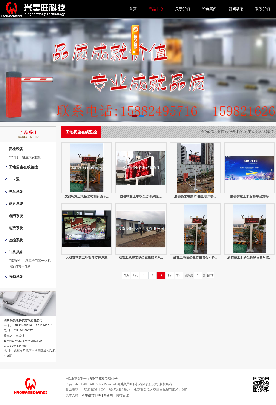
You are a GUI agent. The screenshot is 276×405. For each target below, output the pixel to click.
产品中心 (156, 9)
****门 (13, 157)
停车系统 (16, 191)
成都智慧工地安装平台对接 (249, 196)
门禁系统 (16, 252)
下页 (170, 275)
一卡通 (14, 179)
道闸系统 (16, 216)
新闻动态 (236, 9)
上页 (135, 275)
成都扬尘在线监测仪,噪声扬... (195, 196)
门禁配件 (15, 260)
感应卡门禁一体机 (38, 260)
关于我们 (182, 9)
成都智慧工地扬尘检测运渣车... (86, 196)
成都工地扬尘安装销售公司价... (195, 257)
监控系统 (16, 240)
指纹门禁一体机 (20, 266)
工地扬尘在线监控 (23, 167)
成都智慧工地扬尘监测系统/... (141, 196)
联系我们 (262, 9)
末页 (178, 275)
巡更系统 (16, 204)
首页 (133, 9)
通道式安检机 (31, 157)
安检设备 (16, 149)
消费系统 (16, 228)
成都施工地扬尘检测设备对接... (249, 257)
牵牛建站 (88, 395)
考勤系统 (16, 276)
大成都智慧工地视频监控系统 (86, 257)
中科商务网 (105, 395)
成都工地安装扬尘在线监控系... (141, 257)
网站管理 (122, 395)
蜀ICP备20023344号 (104, 378)
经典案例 (209, 9)
